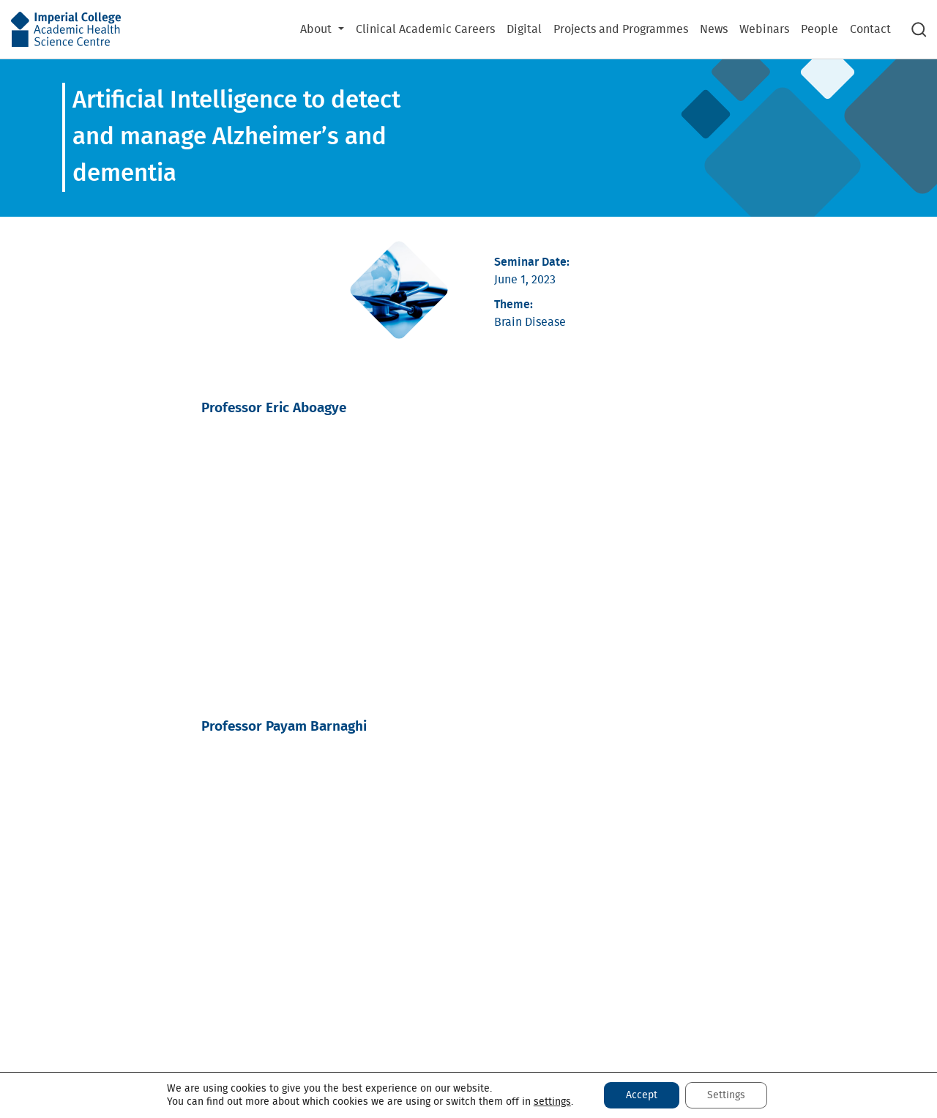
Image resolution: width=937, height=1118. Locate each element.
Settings (726, 1095)
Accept (641, 1095)
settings (552, 1102)
